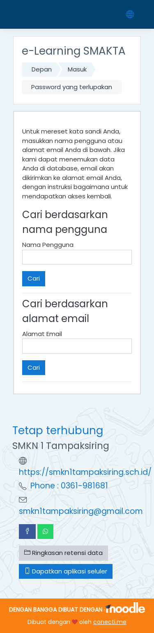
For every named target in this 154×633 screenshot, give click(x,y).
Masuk (77, 69)
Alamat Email (42, 333)
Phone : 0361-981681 (69, 485)
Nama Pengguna (48, 244)
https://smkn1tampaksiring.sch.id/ (85, 472)
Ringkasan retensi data (63, 552)
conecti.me (109, 622)
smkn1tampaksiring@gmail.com (81, 511)
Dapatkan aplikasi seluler (65, 571)
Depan (42, 69)
